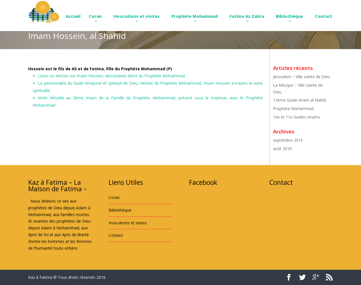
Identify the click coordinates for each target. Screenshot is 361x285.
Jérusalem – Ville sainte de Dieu (301, 76)
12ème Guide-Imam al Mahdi (299, 100)
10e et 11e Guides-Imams (296, 117)
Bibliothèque (289, 16)
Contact (323, 16)
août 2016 (282, 148)
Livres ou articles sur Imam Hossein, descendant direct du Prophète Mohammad (111, 75)
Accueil (73, 16)
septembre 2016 (288, 140)
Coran (95, 16)
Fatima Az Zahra (247, 16)
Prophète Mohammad (194, 16)
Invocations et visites (136, 16)
